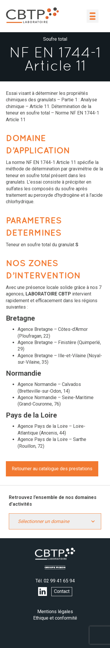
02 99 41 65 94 (59, 581)
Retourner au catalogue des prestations (52, 468)
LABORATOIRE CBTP (32, 15)
